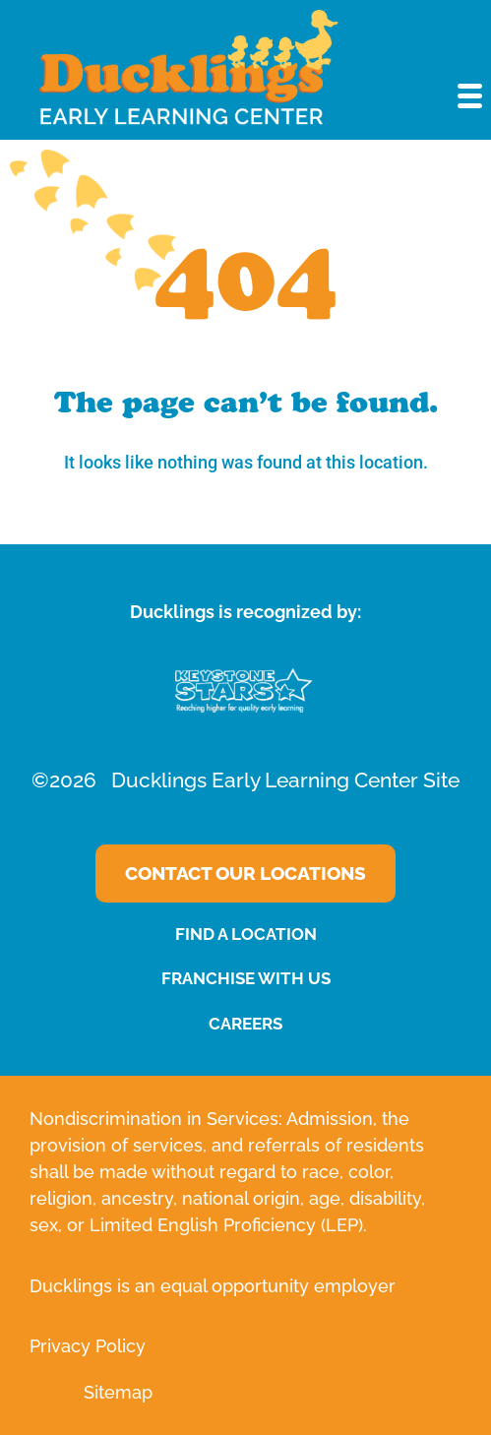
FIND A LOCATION (246, 934)
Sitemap (118, 1392)
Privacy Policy (88, 1346)
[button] (471, 98)
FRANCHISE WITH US (246, 978)
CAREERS (245, 1023)
